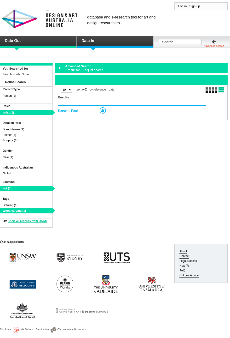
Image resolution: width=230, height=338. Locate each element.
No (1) (7, 173)
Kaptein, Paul (68, 110)
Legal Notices (188, 261)
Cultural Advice (189, 275)
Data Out (13, 41)
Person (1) (9, 95)
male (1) (8, 157)
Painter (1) (9, 135)
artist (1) (8, 112)
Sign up (194, 6)
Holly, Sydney (26, 329)
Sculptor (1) (10, 140)
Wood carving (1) (14, 210)
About (183, 251)
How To (184, 265)
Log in (182, 6)
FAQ (182, 270)
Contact (184, 256)
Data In (87, 41)
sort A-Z (82, 89)
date (111, 89)
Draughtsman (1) (13, 129)
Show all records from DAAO (27, 221)
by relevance (98, 89)
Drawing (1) (10, 205)
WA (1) (7, 188)
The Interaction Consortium (72, 329)
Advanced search (214, 45)
